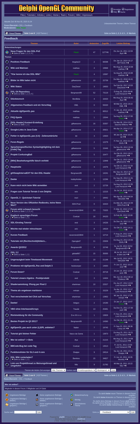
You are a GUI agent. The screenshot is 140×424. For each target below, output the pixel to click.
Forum (71, 15)
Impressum (87, 15)
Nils (76, 365)
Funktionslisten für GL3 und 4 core (28, 352)
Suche (121, 12)
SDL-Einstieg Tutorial (21, 222)
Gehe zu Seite (110, 33)
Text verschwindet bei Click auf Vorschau (31, 296)
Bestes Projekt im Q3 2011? (24, 321)
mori (76, 198)
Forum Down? (18, 272)
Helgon (76, 303)
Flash (76, 52)
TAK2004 (121, 199)
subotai (76, 260)
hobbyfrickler (76, 179)
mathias (76, 68)
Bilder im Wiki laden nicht (23, 80)
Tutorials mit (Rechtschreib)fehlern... (28, 241)
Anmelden (116, 9)
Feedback (28, 25)
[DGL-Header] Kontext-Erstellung (27, 122)
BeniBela (76, 99)
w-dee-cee (121, 254)
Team (63, 15)
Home (56, 15)
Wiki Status (16, 86)
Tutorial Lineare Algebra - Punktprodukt (30, 278)
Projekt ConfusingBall (21, 154)
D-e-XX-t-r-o (76, 315)
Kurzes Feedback (19, 235)
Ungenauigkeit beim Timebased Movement (31, 259)
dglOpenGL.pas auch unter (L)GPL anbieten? (33, 327)
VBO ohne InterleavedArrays (25, 309)
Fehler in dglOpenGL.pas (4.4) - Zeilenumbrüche (34, 136)
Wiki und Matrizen (19, 68)
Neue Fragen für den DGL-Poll (25, 51)
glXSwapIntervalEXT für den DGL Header (31, 173)
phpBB (62, 417)
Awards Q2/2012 (19, 247)
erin (76, 192)
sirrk (121, 273)
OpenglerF (76, 241)
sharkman (76, 284)
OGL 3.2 (15, 252)
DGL (21, 25)
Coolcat (76, 216)
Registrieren (128, 9)
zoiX (121, 310)
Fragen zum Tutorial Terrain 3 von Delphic (31, 191)
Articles (40, 15)
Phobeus (121, 279)
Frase (121, 217)
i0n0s (121, 143)
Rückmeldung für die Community (27, 315)
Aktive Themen (130, 24)
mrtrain (76, 290)
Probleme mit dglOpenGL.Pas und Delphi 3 (32, 266)
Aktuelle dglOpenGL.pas (22, 111)
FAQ (114, 12)
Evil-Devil (121, 211)
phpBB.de (81, 419)
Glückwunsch (17, 99)
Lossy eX (121, 329)
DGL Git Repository (20, 91)
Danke (14, 179)
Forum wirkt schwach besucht (25, 209)
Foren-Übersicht (10, 25)
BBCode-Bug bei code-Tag (23, 346)
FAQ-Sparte (16, 117)
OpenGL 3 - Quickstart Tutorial (25, 198)
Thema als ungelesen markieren (26, 290)
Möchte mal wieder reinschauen (26, 229)
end (76, 185)
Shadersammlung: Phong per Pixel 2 (28, 284)
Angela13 (76, 62)
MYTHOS (121, 63)
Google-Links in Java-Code (24, 130)
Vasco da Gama (76, 334)
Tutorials (31, 15)
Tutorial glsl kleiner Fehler (23, 333)
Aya (121, 53)
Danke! (14, 303)
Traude (76, 309)
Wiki (78, 15)
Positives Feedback (20, 62)
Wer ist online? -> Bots (22, 340)
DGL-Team (21, 28)
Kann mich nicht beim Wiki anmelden (29, 185)
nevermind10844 (76, 210)
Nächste (132, 33)
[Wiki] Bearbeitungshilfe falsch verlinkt (29, 161)
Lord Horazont (121, 94)
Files (23, 15)
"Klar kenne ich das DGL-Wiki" (26, 74)
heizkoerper (76, 266)
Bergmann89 (76, 93)
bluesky (121, 359)
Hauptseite (16, 167)
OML (76, 105)
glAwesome (76, 80)
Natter (76, 327)
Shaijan (76, 352)
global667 (76, 253)
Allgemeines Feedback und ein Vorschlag (31, 105)
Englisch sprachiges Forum (24, 215)
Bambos (76, 358)
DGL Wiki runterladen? (22, 357)
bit (76, 136)
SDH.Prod (76, 204)
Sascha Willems (121, 125)
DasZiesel (76, 87)
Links (48, 15)
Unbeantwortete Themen (113, 24)
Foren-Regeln (17, 142)
